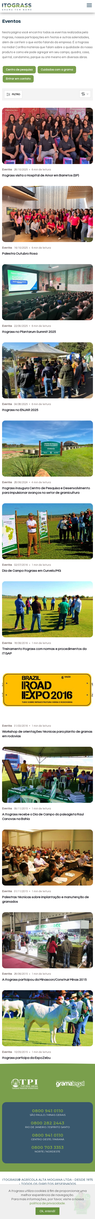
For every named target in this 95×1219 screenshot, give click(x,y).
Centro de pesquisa (19, 69)
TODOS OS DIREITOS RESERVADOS (48, 1184)
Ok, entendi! (48, 1211)
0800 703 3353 (47, 1147)
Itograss (16, 7)
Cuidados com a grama (57, 69)
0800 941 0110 (47, 1110)
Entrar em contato (18, 78)
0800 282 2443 (47, 1123)
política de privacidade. (47, 1203)
